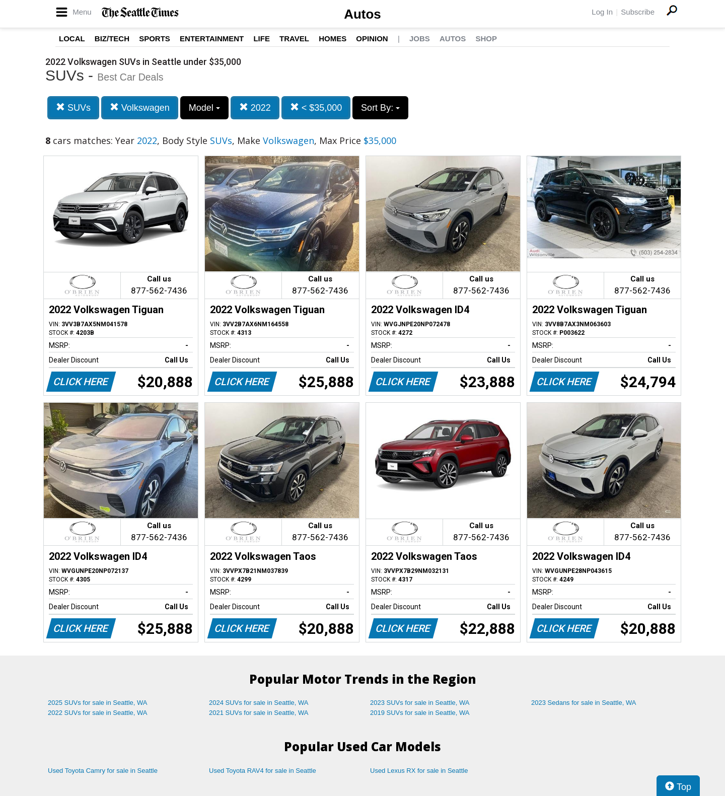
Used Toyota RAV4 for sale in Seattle (262, 770)
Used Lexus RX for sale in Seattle (419, 770)
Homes (332, 38)
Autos (362, 14)
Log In (602, 12)
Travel (294, 38)
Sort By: (380, 108)
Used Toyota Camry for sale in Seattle (103, 770)
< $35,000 (316, 107)
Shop (486, 38)
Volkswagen (140, 107)
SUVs (73, 107)
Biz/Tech (112, 38)
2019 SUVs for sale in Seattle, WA (420, 712)
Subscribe (638, 12)
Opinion (372, 38)
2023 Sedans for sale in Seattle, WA (583, 702)
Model (204, 108)
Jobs (419, 38)
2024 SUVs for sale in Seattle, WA (259, 702)
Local (72, 38)
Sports (154, 38)
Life (261, 38)
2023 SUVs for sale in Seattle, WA (420, 702)
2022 (255, 107)
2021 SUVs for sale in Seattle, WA (259, 712)
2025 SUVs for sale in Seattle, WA (98, 702)
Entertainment (212, 38)
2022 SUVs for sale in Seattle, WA (98, 712)
